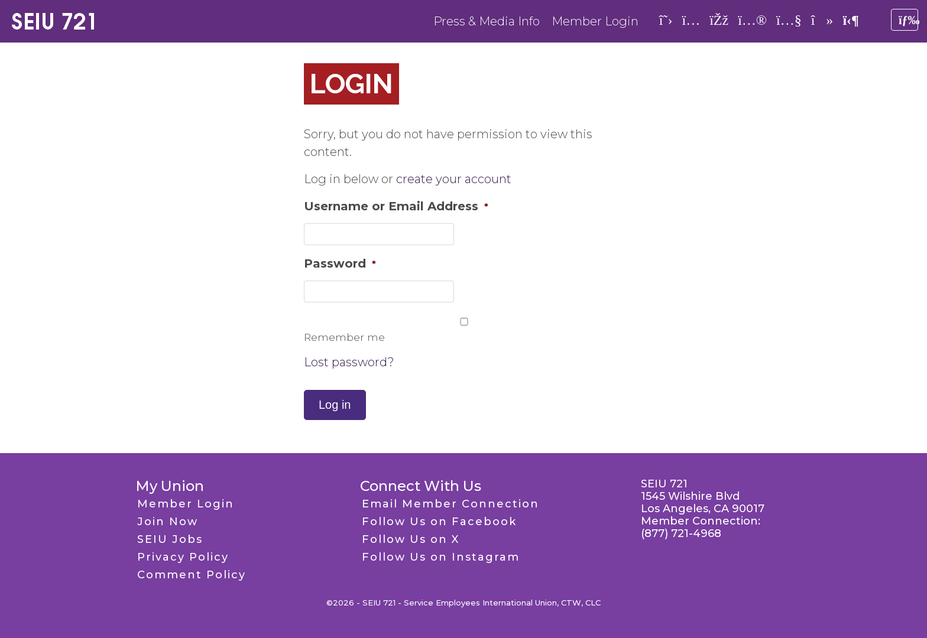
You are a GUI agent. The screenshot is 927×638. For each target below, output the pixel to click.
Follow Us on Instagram (441, 557)
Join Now (167, 521)
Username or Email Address (396, 206)
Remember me (344, 337)
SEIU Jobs (170, 539)
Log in (335, 404)
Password (340, 263)
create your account (453, 179)
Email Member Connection (450, 503)
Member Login (595, 21)
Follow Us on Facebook (439, 521)
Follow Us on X (410, 539)
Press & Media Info (486, 21)
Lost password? (349, 362)
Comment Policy (191, 574)
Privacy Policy (183, 557)
